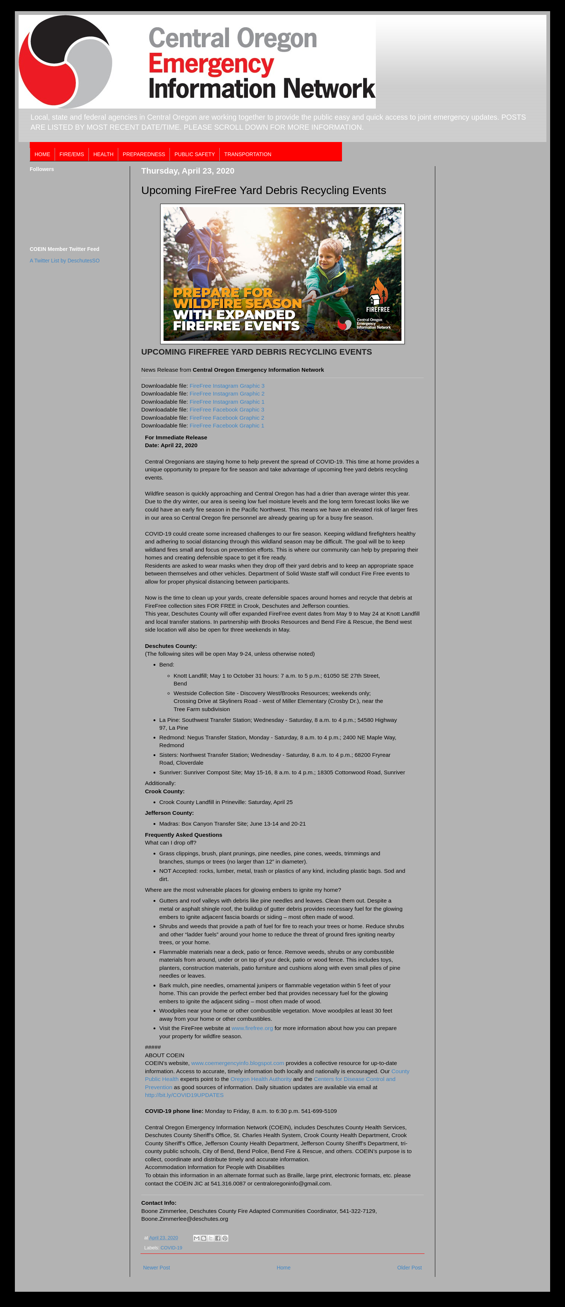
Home (283, 1268)
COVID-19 (171, 1247)
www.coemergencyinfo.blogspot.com (237, 1063)
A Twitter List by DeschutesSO (65, 261)
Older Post (409, 1268)
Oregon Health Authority (260, 1079)
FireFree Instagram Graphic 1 (227, 401)
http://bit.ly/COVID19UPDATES (184, 1095)
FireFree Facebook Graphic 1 (227, 425)
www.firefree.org (252, 1028)
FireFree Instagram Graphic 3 (227, 386)
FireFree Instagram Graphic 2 (227, 393)
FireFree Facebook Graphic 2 (227, 417)
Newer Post (156, 1268)
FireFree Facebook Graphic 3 (227, 409)
